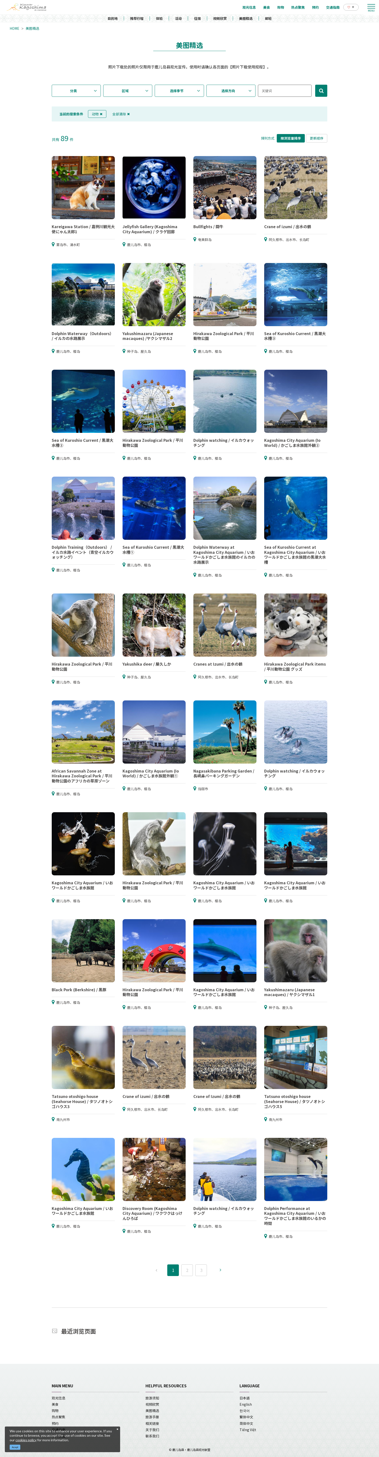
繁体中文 (246, 1416)
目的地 (113, 18)
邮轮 (268, 18)
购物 (55, 1410)
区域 (125, 90)
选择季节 (176, 90)
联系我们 (152, 1436)
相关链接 (152, 1423)
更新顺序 (316, 138)
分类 (73, 90)
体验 (159, 18)
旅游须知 (152, 1398)
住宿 (197, 18)
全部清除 (121, 114)
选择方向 (228, 90)
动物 (97, 114)
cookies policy (25, 1440)
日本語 (245, 1398)
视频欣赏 (220, 18)
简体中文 (246, 1423)
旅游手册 (152, 1416)
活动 (178, 18)
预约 (55, 1423)
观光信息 (58, 1398)
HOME (14, 28)
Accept (15, 1447)
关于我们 (152, 1429)
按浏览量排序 (291, 138)
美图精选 (246, 18)
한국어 (245, 1410)
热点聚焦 (58, 1416)
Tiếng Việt (248, 1429)
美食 (55, 1404)
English (246, 1404)
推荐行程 (137, 18)
